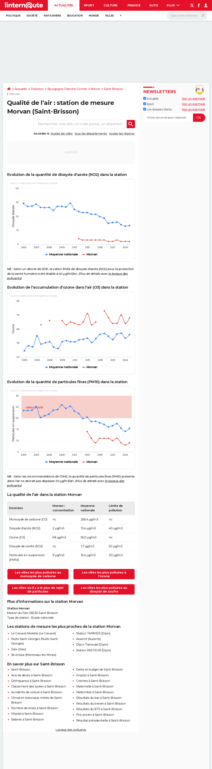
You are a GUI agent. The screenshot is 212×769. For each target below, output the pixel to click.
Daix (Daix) (18, 649)
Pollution (37, 89)
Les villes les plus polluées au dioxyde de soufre (104, 589)
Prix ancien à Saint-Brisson (95, 715)
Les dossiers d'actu (157, 109)
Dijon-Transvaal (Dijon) (92, 644)
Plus (173, 5)
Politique (13, 15)
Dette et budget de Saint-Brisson (99, 669)
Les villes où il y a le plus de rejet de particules (38, 589)
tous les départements (91, 133)
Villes (109, 15)
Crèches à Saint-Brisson (93, 681)
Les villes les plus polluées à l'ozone (104, 574)
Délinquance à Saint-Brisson (31, 681)
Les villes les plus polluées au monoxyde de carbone (38, 574)
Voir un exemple (193, 99)
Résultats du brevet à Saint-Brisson (101, 703)
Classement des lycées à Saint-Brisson (38, 686)
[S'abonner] (174, 118)
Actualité (21, 89)
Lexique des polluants (71, 730)
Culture (110, 5)
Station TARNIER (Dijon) (93, 633)
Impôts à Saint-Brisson (92, 675)
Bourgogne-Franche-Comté (67, 89)
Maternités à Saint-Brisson (95, 692)
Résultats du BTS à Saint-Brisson (99, 709)
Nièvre (95, 89)
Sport (89, 5)
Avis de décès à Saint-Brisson (31, 675)
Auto (153, 5)
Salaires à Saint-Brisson (27, 719)
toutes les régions (121, 133)
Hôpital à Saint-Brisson (27, 714)
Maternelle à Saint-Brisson (95, 686)
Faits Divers (52, 15)
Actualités (63, 5)
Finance (134, 5)
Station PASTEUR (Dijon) (93, 650)
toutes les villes (62, 133)
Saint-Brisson (113, 89)
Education (75, 15)
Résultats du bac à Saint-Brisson (99, 698)
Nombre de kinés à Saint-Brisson (34, 708)
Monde (94, 15)
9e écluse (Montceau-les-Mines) (33, 655)
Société (32, 15)
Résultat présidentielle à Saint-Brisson (103, 720)
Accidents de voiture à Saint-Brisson (36, 692)
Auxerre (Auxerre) (88, 639)
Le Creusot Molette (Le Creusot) (33, 633)
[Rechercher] (187, 16)
